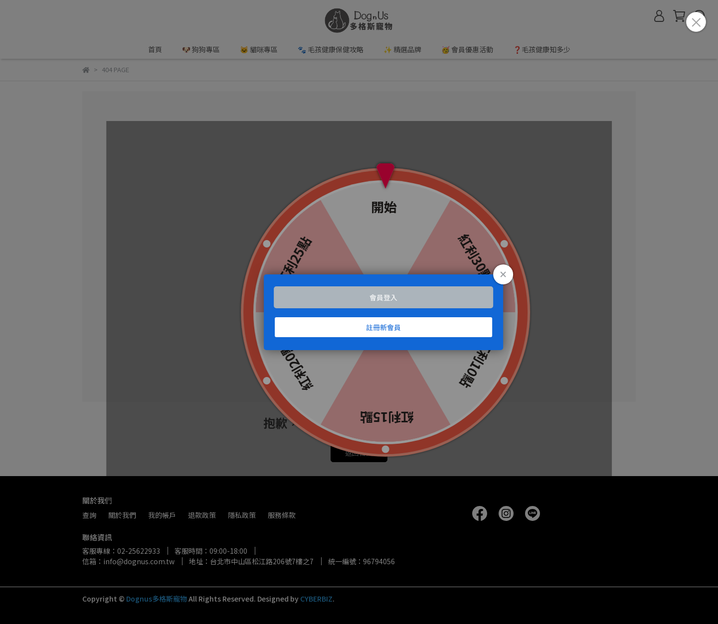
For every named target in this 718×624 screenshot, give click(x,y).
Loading (359, 312)
